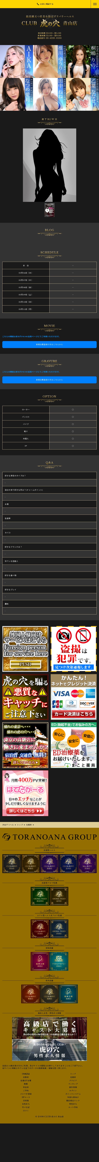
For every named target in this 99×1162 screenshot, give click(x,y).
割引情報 (73, 1087)
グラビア (73, 1080)
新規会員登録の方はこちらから (49, 344)
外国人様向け (73, 1097)
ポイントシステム (73, 1094)
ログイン (73, 1091)
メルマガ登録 (26, 1094)
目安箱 (26, 1101)
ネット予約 (73, 1107)
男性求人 (73, 1104)
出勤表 (26, 1077)
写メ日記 (26, 1107)
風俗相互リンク (73, 1101)
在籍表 (73, 1077)
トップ (73, 1074)
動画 (26, 1084)
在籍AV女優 (25, 1080)
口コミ (26, 1111)
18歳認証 (26, 1074)
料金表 (26, 1087)
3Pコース (26, 1097)
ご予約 (26, 1091)
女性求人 (26, 1104)
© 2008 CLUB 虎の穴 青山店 (49, 1116)
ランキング (73, 1084)
